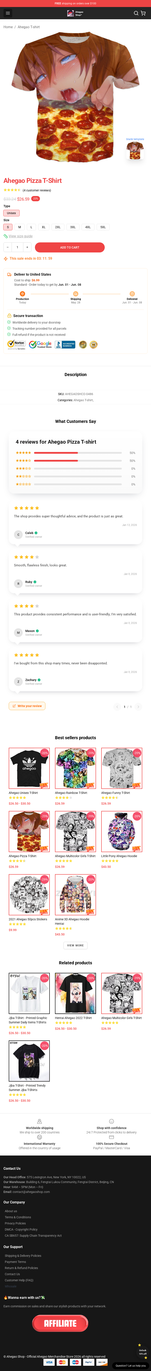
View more (75, 945)
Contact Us (12, 1274)
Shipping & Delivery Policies (23, 1255)
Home (8, 27)
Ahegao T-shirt (29, 27)
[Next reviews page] (138, 707)
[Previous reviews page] (117, 707)
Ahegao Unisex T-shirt (23, 793)
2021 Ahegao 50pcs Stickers (28, 919)
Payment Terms (15, 1262)
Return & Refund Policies (21, 1268)
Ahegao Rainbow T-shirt (71, 793)
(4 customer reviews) (37, 190)
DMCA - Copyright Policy (21, 1229)
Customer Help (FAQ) (19, 1280)
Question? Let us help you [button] (131, 1365)
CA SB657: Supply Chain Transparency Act (33, 1235)
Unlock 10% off (143, 1352)
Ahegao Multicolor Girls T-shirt (75, 856)
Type (6, 206)
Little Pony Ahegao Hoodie (119, 856)
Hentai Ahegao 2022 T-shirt (73, 1018)
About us (11, 1211)
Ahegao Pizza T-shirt (22, 856)
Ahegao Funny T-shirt (115, 793)
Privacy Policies (15, 1223)
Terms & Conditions (18, 1217)
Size (6, 220)
